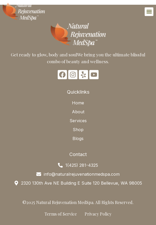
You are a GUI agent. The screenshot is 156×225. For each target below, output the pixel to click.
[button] (149, 11)
